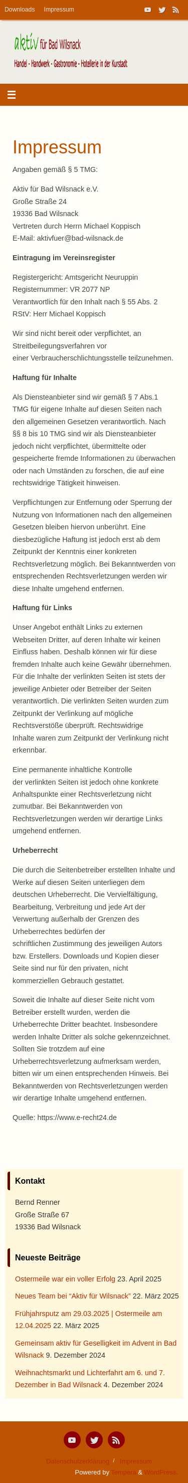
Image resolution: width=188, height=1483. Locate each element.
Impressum (59, 9)
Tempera (123, 1472)
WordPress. (161, 1472)
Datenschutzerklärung (77, 1461)
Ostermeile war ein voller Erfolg (65, 1279)
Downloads (20, 9)
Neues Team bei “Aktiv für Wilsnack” (73, 1296)
